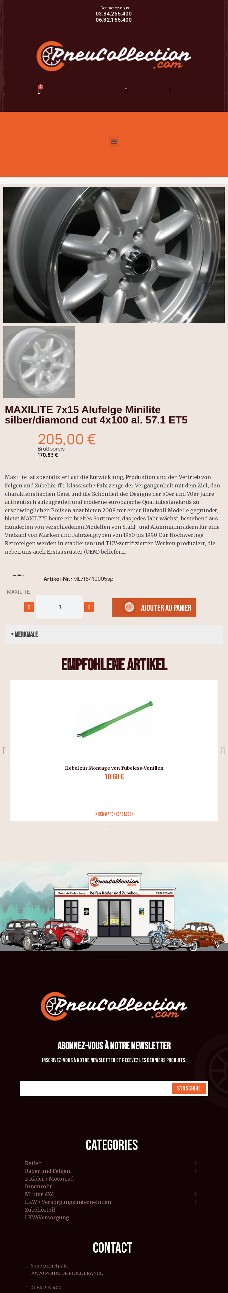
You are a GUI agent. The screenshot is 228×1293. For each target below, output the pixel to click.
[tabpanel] (111, 750)
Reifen (33, 1163)
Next (223, 751)
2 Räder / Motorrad (49, 1179)
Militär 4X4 (39, 1194)
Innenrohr (38, 1187)
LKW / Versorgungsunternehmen (68, 1202)
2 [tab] (117, 826)
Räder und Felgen (47, 1171)
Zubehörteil (40, 1210)
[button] (8, 255)
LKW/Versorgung (47, 1218)
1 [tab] (111, 826)
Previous (5, 751)
